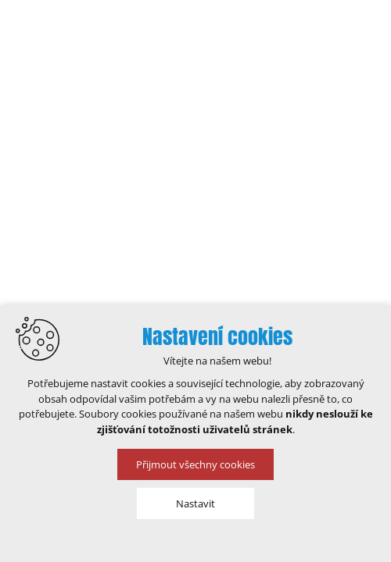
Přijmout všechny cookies (195, 464)
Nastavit (195, 503)
